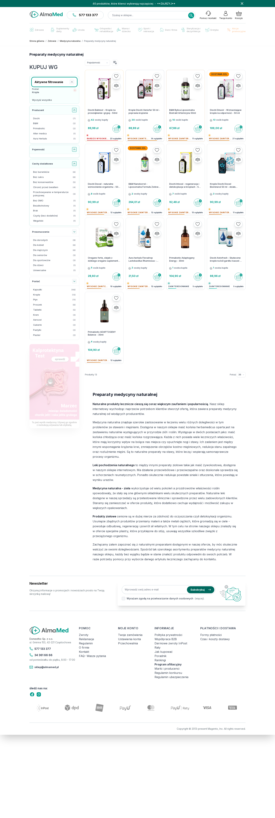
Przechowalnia (128, 643)
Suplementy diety (60, 30)
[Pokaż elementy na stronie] (241, 374)
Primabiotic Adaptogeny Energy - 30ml (181, 259)
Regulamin (86, 643)
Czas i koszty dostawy (215, 639)
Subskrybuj (200, 589)
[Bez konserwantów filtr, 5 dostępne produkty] (54, 182)
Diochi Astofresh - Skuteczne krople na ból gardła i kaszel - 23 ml (225, 259)
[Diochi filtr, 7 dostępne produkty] (54, 118)
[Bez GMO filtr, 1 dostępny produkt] (54, 200)
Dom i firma (168, 30)
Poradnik (160, 656)
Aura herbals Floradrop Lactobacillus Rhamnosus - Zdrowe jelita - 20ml (142, 259)
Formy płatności (211, 635)
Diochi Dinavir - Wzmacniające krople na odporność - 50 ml (226, 111)
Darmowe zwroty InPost (171, 643)
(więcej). (199, 598)
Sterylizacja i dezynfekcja (190, 30)
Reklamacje (86, 639)
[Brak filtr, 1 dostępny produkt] (54, 210)
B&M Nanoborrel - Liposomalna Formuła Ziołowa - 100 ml (145, 186)
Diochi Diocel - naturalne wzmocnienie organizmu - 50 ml (103, 186)
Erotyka (212, 30)
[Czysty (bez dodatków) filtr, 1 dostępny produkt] (54, 215)
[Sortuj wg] (97, 63)
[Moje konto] (225, 15)
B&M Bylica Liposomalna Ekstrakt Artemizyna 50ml (182, 111)
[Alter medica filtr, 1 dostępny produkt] (54, 133)
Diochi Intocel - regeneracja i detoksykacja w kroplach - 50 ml (184, 186)
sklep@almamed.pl (44, 667)
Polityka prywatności (168, 635)
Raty (157, 647)
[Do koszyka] (116, 129)
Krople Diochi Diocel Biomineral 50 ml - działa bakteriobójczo (223, 186)
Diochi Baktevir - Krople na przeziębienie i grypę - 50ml (102, 111)
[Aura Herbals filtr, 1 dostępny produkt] (54, 138)
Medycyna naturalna (70, 41)
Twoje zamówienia (130, 635)
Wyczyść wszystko (42, 100)
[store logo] (46, 14)
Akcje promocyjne (236, 30)
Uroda (79, 30)
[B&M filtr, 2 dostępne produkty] (54, 123)
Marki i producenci (167, 668)
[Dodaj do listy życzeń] (116, 76)
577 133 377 (85, 15)
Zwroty (83, 635)
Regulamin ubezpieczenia (171, 677)
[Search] (191, 15)
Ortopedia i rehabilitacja (103, 30)
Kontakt (84, 651)
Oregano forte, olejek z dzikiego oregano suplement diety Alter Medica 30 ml (103, 259)
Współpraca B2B (166, 639)
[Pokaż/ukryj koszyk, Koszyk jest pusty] (239, 15)
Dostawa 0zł (219, 74)
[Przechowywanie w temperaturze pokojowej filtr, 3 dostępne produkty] (54, 194)
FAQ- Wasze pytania (92, 656)
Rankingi (160, 660)
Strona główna (36, 41)
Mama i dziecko (124, 30)
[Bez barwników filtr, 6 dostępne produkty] (54, 172)
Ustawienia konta (129, 639)
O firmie (84, 647)
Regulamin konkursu (168, 673)
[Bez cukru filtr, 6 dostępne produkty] (54, 177)
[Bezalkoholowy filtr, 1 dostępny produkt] (54, 205)
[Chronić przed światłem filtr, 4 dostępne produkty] (54, 187)
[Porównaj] (116, 85)
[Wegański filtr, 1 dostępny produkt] (54, 221)
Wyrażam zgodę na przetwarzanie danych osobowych (160, 598)
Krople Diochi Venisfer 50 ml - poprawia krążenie (144, 111)
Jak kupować (164, 651)
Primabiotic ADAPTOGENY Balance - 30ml (102, 333)
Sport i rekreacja (146, 30)
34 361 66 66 (40, 655)
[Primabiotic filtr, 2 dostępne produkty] (54, 128)
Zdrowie (36, 30)
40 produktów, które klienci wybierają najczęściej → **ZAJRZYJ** (134, 3)
